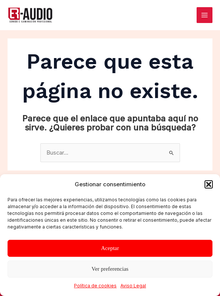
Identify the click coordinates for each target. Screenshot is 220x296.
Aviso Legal (133, 285)
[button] (208, 184)
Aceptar (110, 248)
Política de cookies (95, 285)
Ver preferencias (110, 269)
